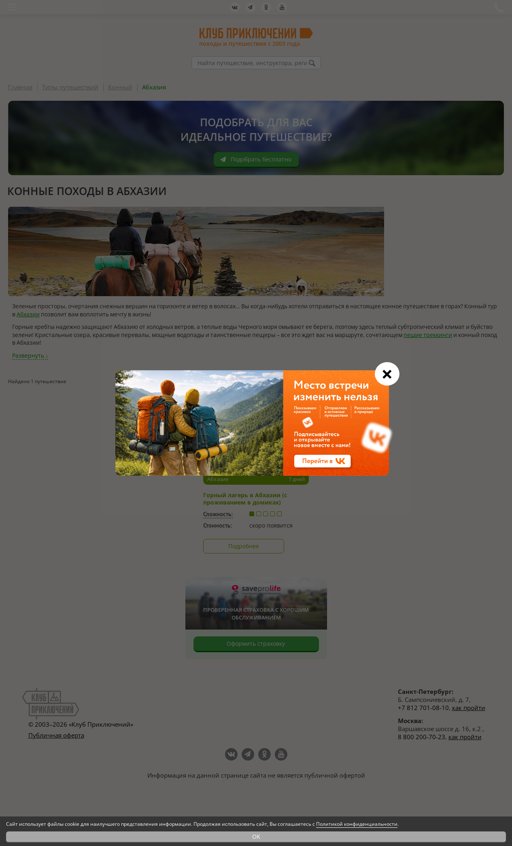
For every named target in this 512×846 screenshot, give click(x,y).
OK (256, 836)
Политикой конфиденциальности (356, 824)
